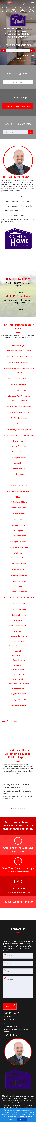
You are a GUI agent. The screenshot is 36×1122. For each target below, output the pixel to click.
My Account (24, 4)
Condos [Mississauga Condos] (19, 390)
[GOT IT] (22, 1119)
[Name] (18, 956)
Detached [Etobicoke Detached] (19, 615)
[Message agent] (18, 1023)
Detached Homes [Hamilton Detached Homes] (19, 625)
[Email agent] (11, 4)
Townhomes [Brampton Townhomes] (19, 446)
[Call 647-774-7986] (4, 9)
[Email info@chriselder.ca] (22, 9)
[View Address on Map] (18, 1030)
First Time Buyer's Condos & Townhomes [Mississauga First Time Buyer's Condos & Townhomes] (19, 398)
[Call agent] (2, 4)
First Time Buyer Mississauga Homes (19, 430)
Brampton (18, 441)
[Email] (18, 963)
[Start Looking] (32, 50)
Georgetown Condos (19, 700)
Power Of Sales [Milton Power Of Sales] (19, 502)
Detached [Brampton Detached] (19, 452)
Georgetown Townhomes (19, 694)
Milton (18, 497)
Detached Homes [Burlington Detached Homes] (19, 547)
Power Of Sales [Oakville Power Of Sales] (19, 486)
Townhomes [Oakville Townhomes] (18, 480)
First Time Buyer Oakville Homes (19, 491)
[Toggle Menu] (33, 2)
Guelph (18, 651)
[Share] (31, 9)
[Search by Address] (18, 50)
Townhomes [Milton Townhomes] (19, 525)
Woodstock (18, 679)
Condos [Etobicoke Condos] (18, 603)
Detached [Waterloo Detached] (19, 569)
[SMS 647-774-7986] (13, 9)
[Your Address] (15, 132)
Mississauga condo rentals (19, 412)
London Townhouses (9, 721)
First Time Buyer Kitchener (19, 581)
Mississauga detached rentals (19, 378)
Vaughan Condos (19, 641)
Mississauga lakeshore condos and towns (19, 435)
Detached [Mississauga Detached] (19, 384)
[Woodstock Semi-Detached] (19, 684)
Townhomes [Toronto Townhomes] (19, 592)
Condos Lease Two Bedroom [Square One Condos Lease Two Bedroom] (19, 356)
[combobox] (18, 82)
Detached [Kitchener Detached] (19, 564)
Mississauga (18, 345)
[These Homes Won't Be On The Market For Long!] (17, 106)
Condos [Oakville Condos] (19, 468)
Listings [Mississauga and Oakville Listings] (19, 406)
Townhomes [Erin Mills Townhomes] (19, 418)
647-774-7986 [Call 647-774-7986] (18, 63)
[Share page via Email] (16, 4)
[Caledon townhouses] (19, 670)
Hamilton (18, 620)
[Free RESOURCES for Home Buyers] (18, 285)
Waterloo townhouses (19, 575)
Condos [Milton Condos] (19, 519)
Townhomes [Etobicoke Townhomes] (19, 609)
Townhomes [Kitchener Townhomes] (19, 558)
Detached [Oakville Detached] (19, 474)
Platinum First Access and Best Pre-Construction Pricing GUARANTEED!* (18, 33)
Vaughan (18, 631)
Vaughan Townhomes (19, 636)
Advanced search (29, 55)
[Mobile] (18, 971)
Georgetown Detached (19, 705)
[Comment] (18, 987)
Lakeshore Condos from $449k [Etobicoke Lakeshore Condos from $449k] (19, 597)
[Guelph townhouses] (19, 655)
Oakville (18, 463)
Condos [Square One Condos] (19, 424)
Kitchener (18, 553)
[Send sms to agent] (7, 4)
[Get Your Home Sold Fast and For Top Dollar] (18, 302)
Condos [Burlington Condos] (19, 536)
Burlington (18, 530)
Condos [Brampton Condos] (19, 458)
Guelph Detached (19, 660)
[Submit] (10, 1006)
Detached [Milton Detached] (19, 514)
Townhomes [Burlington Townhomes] (19, 542)
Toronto (18, 586)
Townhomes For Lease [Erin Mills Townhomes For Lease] (19, 351)
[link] (30, 132)
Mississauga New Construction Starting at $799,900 (19, 370)
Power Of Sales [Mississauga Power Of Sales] (19, 362)
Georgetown (18, 688)
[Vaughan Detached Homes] (19, 646)
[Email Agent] (18, 1035)
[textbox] (18, 82)
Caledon (18, 665)
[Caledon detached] (19, 674)
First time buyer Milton (19, 508)
